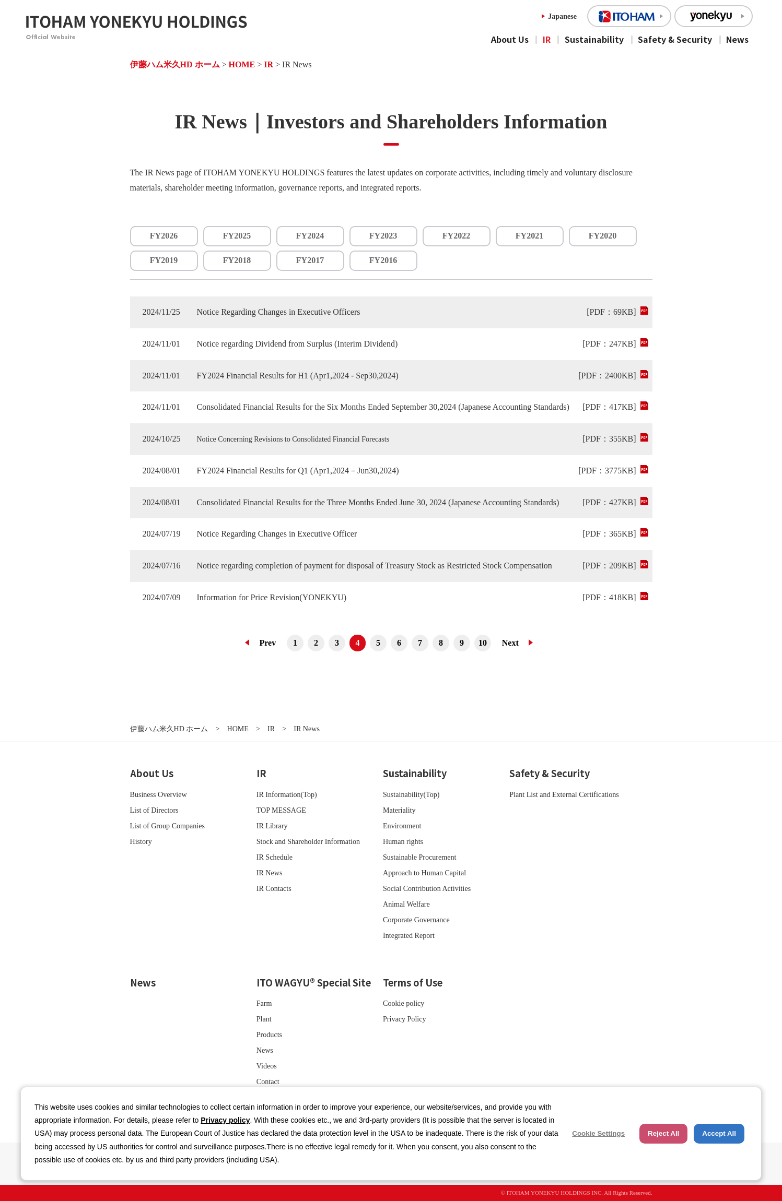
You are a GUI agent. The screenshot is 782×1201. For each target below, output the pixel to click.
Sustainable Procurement (419, 857)
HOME (242, 64)
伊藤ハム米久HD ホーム (175, 64)
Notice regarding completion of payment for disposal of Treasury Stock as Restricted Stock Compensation (374, 565)
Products (269, 1034)
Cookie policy (403, 1003)
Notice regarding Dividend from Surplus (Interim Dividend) (297, 343)
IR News (269, 873)
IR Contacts (273, 888)
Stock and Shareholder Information (308, 841)
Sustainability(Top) (411, 794)
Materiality (399, 810)
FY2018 (237, 260)
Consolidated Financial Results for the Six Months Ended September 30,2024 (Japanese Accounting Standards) (383, 406)
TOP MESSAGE (281, 810)
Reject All (663, 1133)
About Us (510, 39)
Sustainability (594, 39)
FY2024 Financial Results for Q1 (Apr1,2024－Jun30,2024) (298, 470)
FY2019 (164, 260)
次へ (514, 643)
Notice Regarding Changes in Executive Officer (277, 533)
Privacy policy (225, 1120)
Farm (264, 1003)
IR (547, 39)
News (737, 39)
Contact (267, 1081)
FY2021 (529, 235)
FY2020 (602, 235)
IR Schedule (274, 857)
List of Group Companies (167, 826)
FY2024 (310, 235)
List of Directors (154, 810)
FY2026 (164, 235)
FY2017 (310, 260)
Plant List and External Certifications (564, 794)
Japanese (562, 16)
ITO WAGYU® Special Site (313, 982)
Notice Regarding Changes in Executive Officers (278, 311)
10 (482, 642)
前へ (264, 643)
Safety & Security (675, 39)
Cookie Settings (598, 1133)
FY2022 (456, 235)
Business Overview (158, 794)
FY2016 (383, 260)
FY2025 (237, 235)
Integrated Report (409, 935)
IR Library (272, 826)
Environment (402, 826)
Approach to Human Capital (424, 873)
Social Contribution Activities (427, 888)
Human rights (403, 841)
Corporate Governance (416, 919)
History (141, 841)
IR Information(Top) (286, 794)
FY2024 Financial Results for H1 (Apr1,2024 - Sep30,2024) (298, 375)
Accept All (719, 1133)
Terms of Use (412, 982)
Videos (266, 1066)
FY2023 (383, 235)
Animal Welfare (406, 904)
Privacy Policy (404, 1019)
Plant (264, 1019)
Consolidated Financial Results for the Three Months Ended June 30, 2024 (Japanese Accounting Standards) (378, 502)
